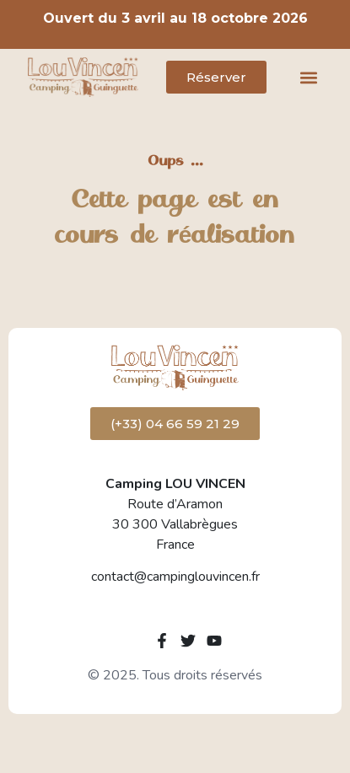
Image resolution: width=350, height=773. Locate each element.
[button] (308, 77)
